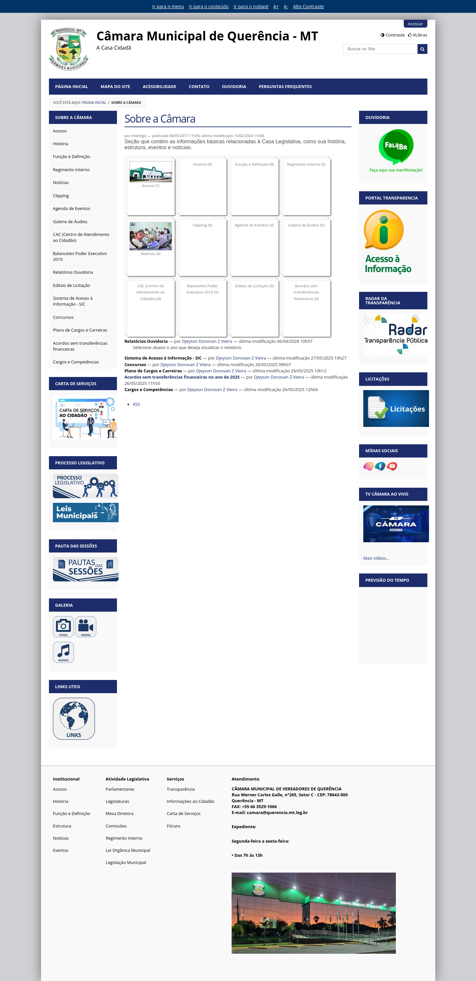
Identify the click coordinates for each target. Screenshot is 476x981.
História (60, 801)
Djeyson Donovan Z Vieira (207, 341)
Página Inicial (71, 86)
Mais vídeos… (376, 558)
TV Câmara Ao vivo (386, 494)
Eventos (60, 850)
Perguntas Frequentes (285, 86)
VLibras (420, 35)
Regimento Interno (124, 838)
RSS (136, 404)
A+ (276, 6)
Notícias (61, 838)
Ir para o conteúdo (209, 6)
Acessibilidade (159, 86)
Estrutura (62, 826)
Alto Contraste (308, 6)
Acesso (59, 789)
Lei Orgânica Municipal (128, 850)
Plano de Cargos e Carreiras (153, 371)
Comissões (116, 826)
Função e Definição (71, 813)
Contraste (395, 35)
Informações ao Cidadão (191, 801)
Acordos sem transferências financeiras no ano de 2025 (182, 377)
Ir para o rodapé (251, 6)
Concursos (135, 364)
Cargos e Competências (149, 389)
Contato (199, 86)
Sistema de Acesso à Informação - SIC (163, 358)
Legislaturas (117, 801)
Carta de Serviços (184, 813)
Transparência (181, 789)
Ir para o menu (168, 6)
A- (286, 6)
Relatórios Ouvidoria (146, 341)
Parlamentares (120, 789)
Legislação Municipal (126, 862)
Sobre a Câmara (73, 117)
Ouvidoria (234, 86)
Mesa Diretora (120, 813)
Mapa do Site (115, 86)
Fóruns (173, 826)
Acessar (415, 24)
